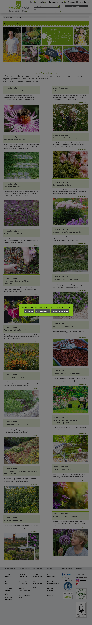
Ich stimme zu (29, 311)
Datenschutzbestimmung (59, 311)
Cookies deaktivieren (42, 311)
